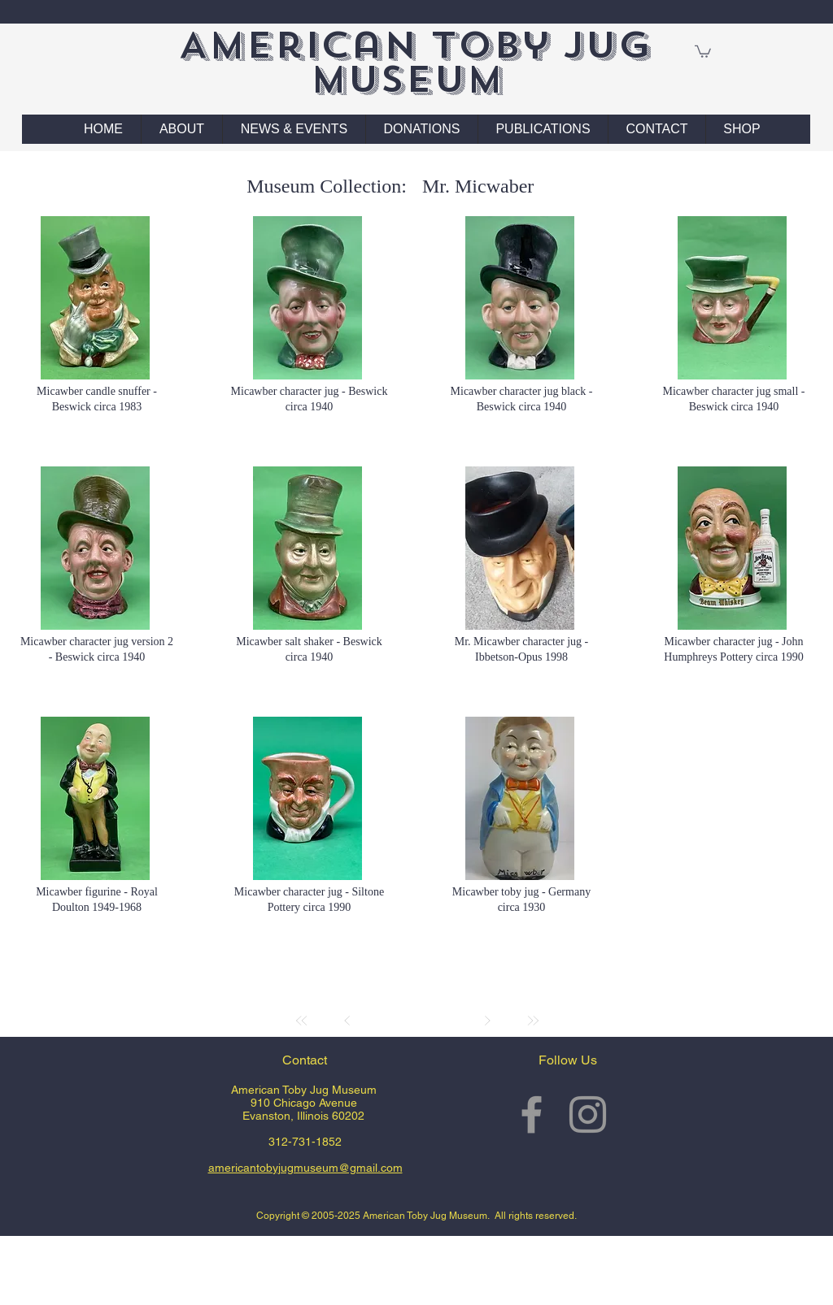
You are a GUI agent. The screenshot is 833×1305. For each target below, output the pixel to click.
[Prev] (347, 1020)
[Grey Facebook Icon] (531, 1114)
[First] (302, 1020)
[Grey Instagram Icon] (588, 1114)
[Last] (533, 1020)
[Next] (487, 1020)
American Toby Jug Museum (414, 62)
